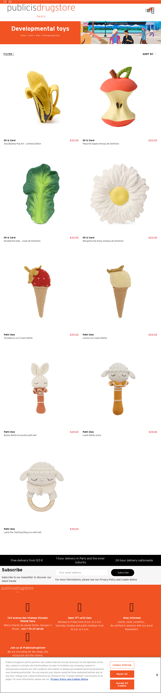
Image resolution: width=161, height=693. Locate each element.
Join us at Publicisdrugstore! (28, 647)
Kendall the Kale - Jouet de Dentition (22, 241)
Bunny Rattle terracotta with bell (20, 435)
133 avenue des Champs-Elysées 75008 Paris (28, 619)
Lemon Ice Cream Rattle (95, 338)
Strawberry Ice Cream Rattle (18, 338)
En (10, 1)
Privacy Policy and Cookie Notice (118, 579)
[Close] (157, 675)
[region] (80, 675)
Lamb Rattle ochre (92, 435)
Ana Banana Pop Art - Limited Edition (22, 143)
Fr (5, 1)
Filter (8, 54)
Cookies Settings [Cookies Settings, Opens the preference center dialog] (122, 665)
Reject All (122, 674)
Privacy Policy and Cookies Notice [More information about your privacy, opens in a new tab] (69, 679)
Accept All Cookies (122, 684)
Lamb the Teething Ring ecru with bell (22, 532)
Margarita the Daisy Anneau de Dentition (103, 241)
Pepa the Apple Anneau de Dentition (101, 143)
